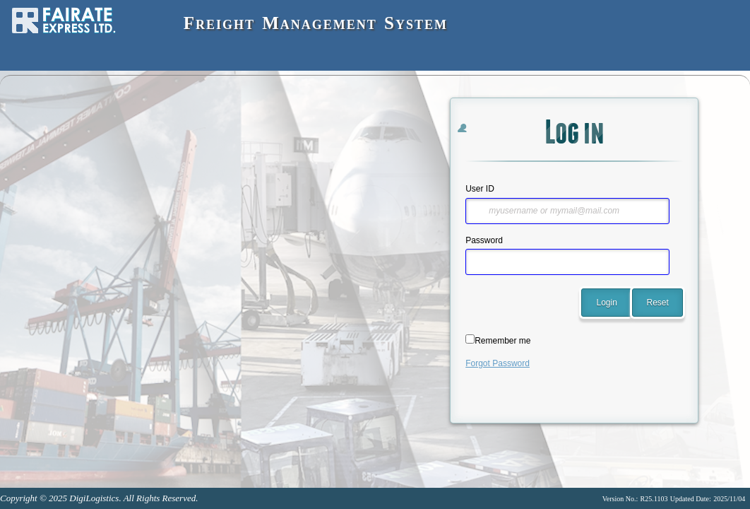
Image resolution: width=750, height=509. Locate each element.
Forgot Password (497, 363)
